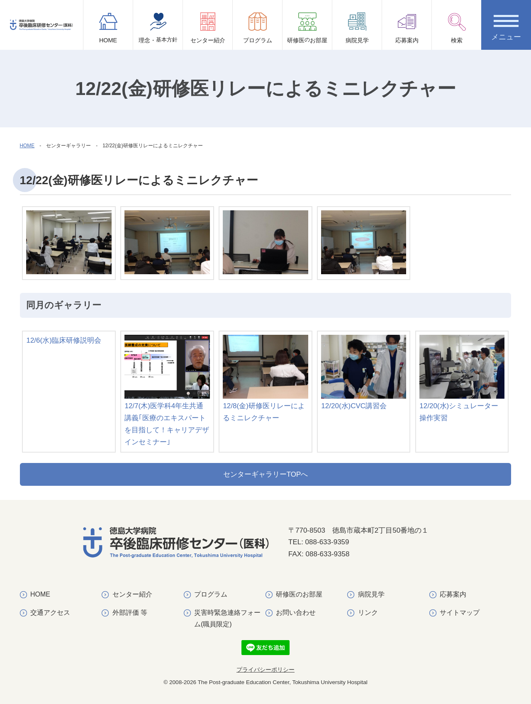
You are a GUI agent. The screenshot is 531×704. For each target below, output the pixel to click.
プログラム (257, 28)
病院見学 (357, 28)
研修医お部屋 (307, 31)
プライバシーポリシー (265, 670)
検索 (457, 28)
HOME (108, 28)
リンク (368, 612)
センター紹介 (207, 28)
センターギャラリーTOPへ (265, 474)
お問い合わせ (296, 612)
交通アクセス (50, 612)
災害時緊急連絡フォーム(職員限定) (227, 618)
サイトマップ (460, 612)
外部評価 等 (129, 612)
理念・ (158, 31)
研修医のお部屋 (299, 594)
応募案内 (407, 28)
